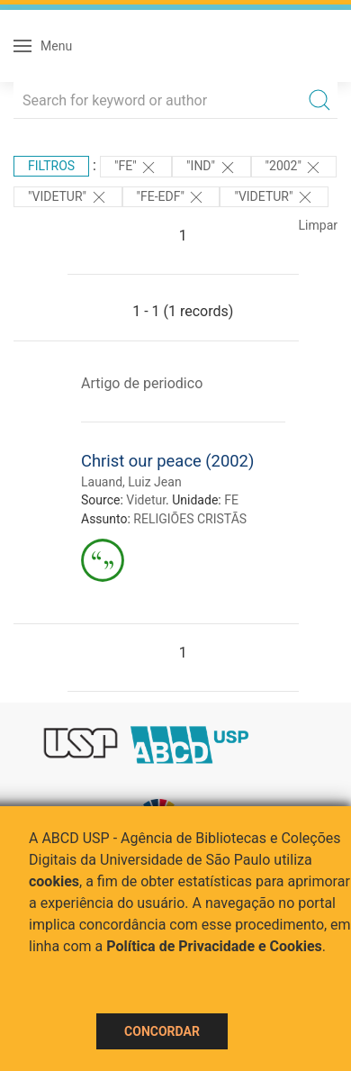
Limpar (318, 225)
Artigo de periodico (141, 383)
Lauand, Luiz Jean (131, 482)
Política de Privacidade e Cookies (214, 946)
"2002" (294, 168)
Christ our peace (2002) (167, 460)
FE (231, 500)
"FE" (136, 168)
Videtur (146, 500)
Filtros (51, 166)
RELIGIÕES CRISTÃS (190, 519)
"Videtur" (68, 197)
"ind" (211, 168)
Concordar (162, 1031)
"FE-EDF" (171, 197)
